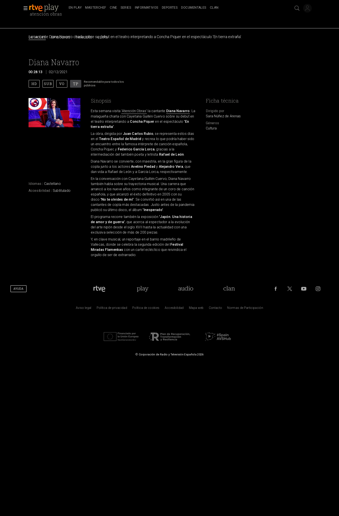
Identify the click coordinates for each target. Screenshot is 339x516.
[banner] (48, 7)
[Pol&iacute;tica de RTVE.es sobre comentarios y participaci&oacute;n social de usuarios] (245, 309)
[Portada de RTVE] (99, 288)
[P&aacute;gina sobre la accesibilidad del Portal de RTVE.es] (174, 309)
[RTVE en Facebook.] (275, 288)
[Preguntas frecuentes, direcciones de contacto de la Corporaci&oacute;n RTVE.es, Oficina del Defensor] (215, 309)
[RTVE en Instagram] (318, 288)
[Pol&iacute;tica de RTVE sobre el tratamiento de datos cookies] (145, 309)
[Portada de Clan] (229, 288)
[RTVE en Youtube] (303, 288)
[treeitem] (75, 7)
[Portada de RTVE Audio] (185, 288)
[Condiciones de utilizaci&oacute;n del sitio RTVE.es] (83, 309)
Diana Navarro (178, 111)
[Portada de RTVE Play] (142, 288)
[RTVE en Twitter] (289, 288)
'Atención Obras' (134, 111)
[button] (24, 8)
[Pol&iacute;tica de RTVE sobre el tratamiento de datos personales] (112, 309)
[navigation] (174, 7)
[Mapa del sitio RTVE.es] (196, 309)
